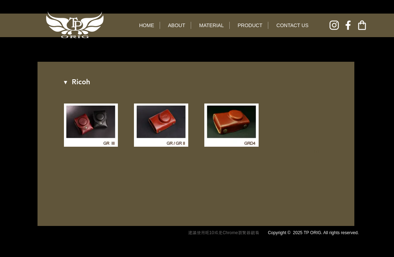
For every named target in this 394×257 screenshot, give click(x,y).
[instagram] (334, 25)
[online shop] (362, 25)
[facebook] (348, 25)
